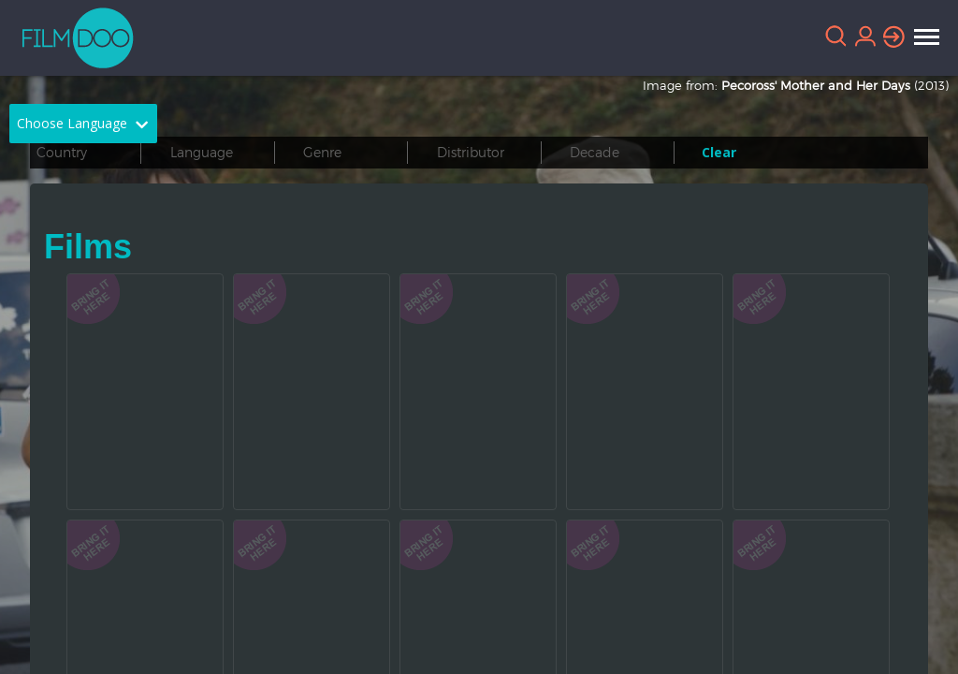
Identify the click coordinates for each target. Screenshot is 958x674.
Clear (719, 152)
